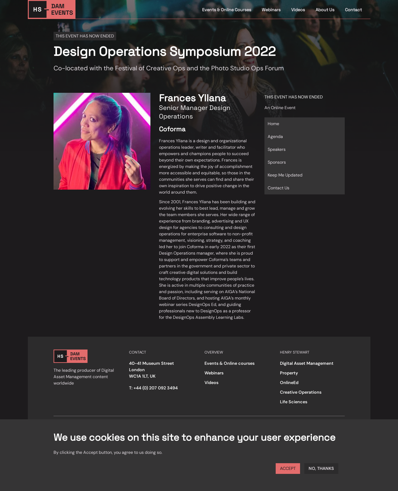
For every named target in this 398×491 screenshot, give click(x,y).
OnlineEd (289, 382)
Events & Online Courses (226, 10)
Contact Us (278, 188)
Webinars (271, 10)
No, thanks (321, 468)
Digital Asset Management (306, 363)
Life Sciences (293, 402)
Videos (298, 10)
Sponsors (277, 162)
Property (289, 373)
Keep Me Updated (285, 175)
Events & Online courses (229, 363)
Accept (288, 468)
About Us (325, 10)
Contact (353, 10)
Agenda (275, 136)
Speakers (277, 149)
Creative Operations (300, 392)
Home (273, 123)
